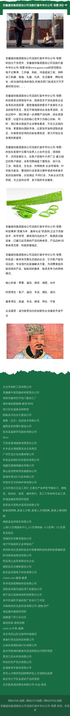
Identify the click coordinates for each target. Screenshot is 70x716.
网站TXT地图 (34, 700)
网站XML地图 (16, 700)
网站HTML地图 (53, 700)
